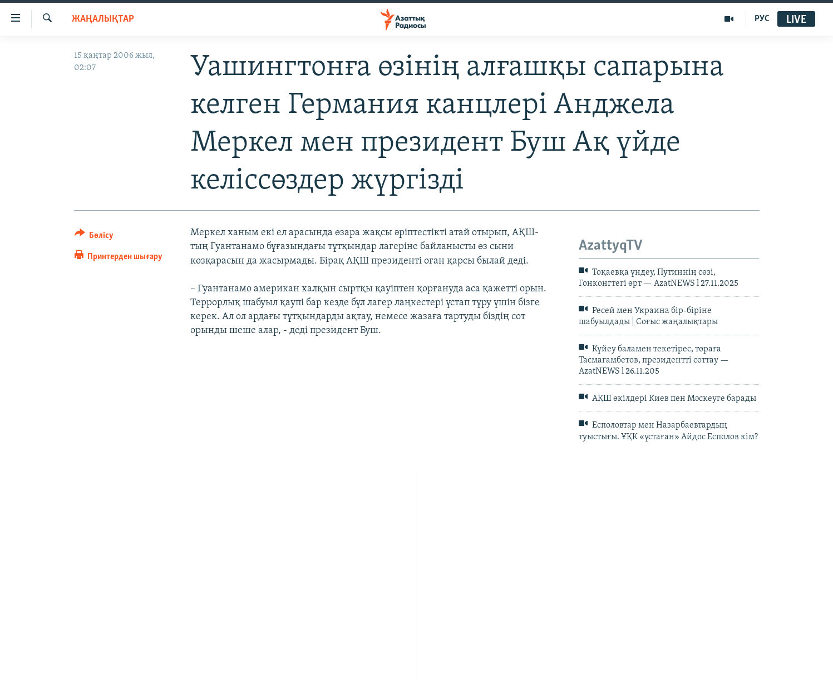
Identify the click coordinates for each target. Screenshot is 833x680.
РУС (762, 18)
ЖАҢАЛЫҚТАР (103, 19)
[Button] (94, 237)
